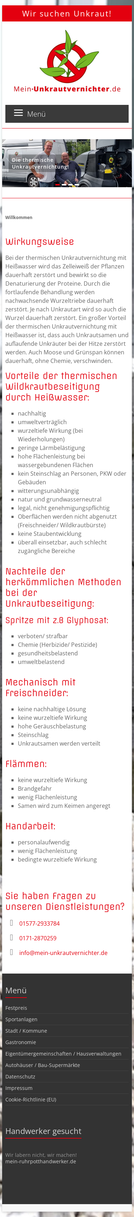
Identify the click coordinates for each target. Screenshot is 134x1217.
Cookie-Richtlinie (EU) (30, 1099)
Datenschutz (20, 1076)
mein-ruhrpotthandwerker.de (40, 1161)
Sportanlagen (21, 1019)
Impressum (19, 1088)
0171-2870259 (37, 938)
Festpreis (16, 1007)
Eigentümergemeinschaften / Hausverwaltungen (63, 1053)
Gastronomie (20, 1042)
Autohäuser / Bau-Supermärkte (42, 1065)
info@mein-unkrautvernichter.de (63, 953)
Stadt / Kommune (26, 1030)
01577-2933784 (39, 923)
